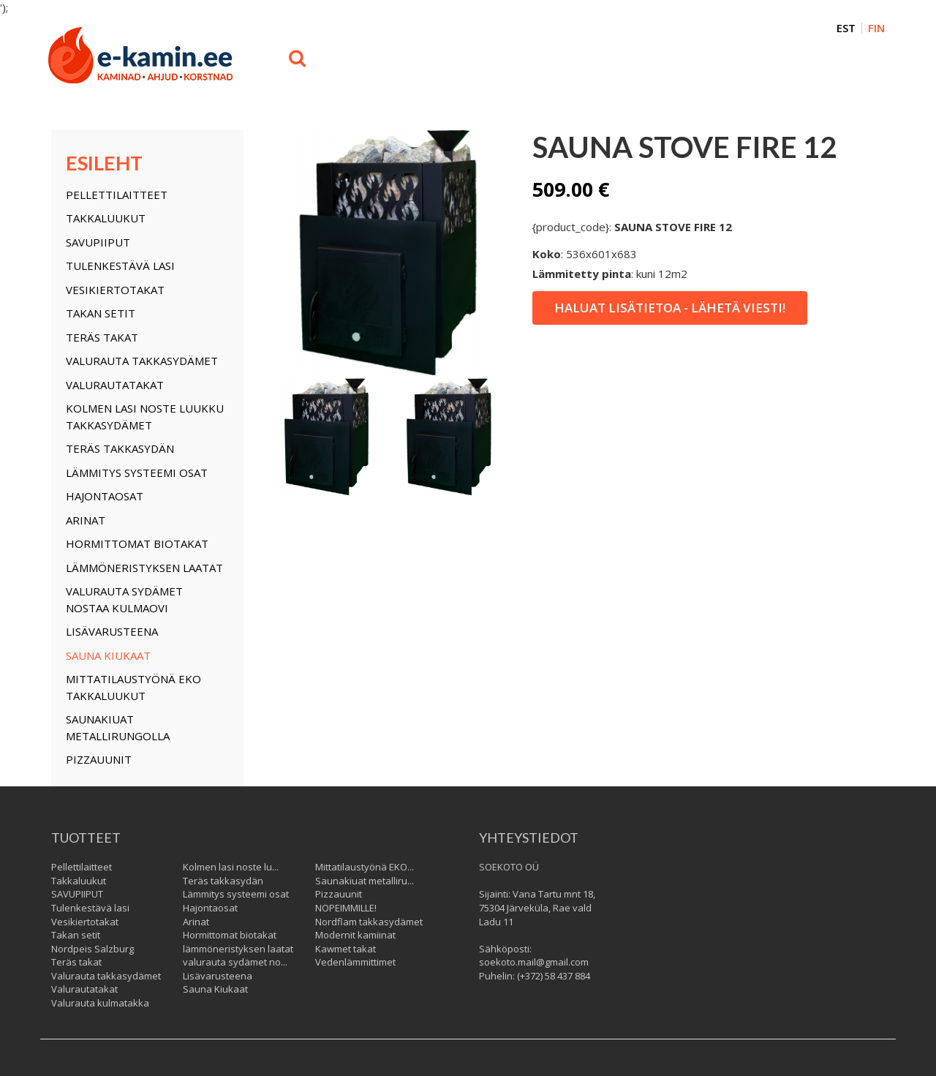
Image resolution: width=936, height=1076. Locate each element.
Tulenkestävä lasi (120, 265)
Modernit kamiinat (355, 934)
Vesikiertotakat (115, 289)
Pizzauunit (99, 759)
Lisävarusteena (112, 631)
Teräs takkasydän (120, 448)
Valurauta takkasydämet (142, 360)
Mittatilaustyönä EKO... (364, 866)
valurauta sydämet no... (235, 961)
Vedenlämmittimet (355, 961)
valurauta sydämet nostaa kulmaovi (124, 599)
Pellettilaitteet (116, 194)
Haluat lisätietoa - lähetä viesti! (669, 307)
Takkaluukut (106, 218)
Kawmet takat (345, 948)
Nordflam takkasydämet (369, 921)
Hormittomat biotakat (137, 543)
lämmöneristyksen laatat (144, 567)
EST (846, 28)
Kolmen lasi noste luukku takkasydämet (145, 416)
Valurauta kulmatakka (100, 1002)
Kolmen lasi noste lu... (231, 866)
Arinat (85, 520)
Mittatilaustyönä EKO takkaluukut (133, 687)
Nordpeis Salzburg (92, 948)
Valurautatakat (115, 384)
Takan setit (100, 313)
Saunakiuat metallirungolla (118, 727)
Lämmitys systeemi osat (137, 472)
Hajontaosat (104, 496)
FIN (876, 28)
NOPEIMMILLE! (346, 907)
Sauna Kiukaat (108, 655)
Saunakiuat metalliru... (364, 880)
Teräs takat (102, 337)
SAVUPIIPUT (98, 242)
